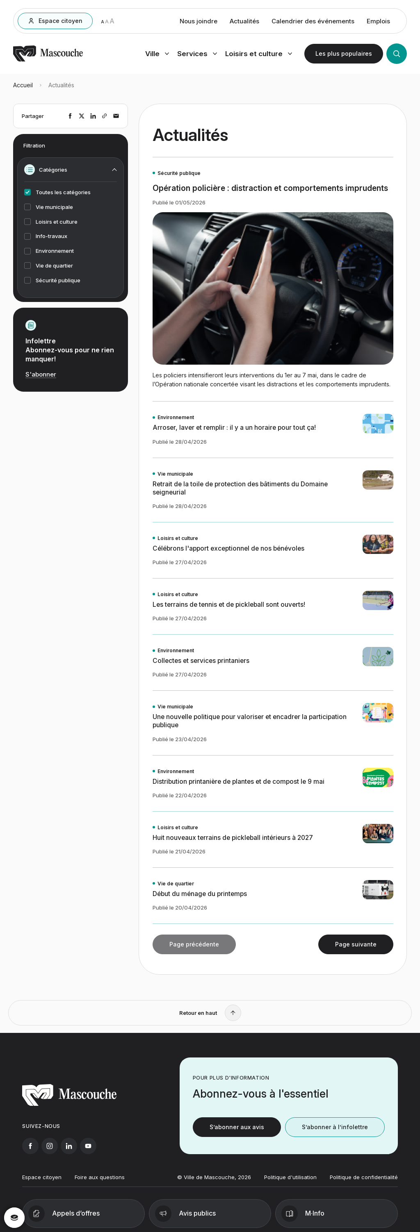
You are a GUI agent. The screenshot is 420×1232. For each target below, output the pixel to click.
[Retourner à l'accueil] (48, 61)
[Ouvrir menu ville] (157, 55)
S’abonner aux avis (237, 1132)
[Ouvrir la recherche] (396, 54)
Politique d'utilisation (290, 1183)
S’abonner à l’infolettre (335, 1132)
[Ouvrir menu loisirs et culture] (258, 55)
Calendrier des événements (313, 22)
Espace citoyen (42, 1183)
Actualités (244, 22)
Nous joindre (198, 22)
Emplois (378, 22)
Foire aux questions (100, 1183)
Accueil (23, 88)
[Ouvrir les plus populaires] (343, 55)
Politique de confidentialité (364, 1183)
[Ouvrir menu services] (197, 55)
